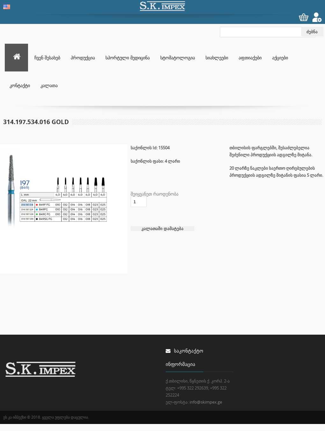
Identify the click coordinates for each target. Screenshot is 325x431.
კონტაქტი (20, 85)
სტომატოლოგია (177, 58)
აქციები (280, 58)
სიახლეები (217, 58)
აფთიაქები (250, 58)
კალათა (49, 85)
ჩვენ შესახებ (47, 58)
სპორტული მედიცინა (127, 58)
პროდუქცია (83, 58)
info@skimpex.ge (206, 402)
